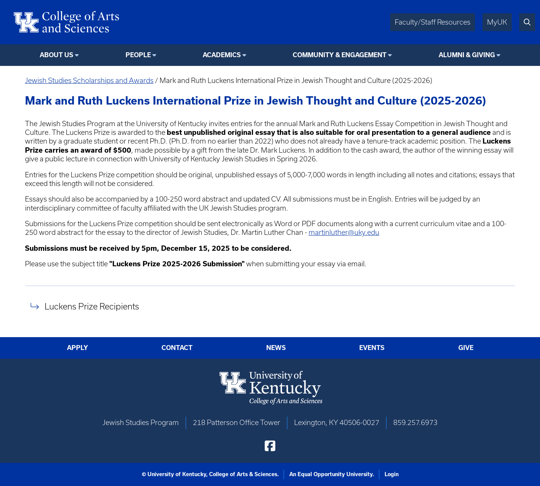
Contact (176, 347)
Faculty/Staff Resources (432, 22)
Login (392, 474)
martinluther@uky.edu (344, 232)
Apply (77, 347)
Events (372, 347)
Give (465, 347)
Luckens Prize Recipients (92, 306)
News (276, 347)
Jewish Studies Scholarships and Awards (89, 80)
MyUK (497, 22)
